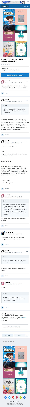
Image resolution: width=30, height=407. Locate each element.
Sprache (12, 401)
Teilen (7, 335)
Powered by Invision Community (15, 404)
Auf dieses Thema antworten (15, 75)
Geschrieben (13, 82)
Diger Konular (16, 70)
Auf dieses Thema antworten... (11, 326)
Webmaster (9, 232)
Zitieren (7, 93)
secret (6, 68)
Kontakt (18, 401)
